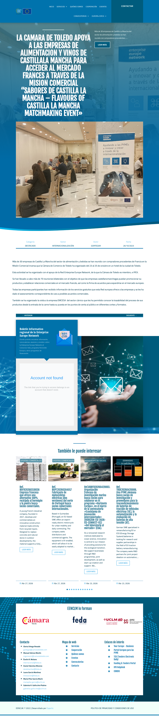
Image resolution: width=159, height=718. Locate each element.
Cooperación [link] (91, 6)
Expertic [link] (50, 711)
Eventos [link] (103, 6)
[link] (27, 317)
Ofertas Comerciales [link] (30, 463)
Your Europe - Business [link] (124, 648)
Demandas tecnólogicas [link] (128, 464)
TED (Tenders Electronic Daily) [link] (124, 660)
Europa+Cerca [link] (98, 16)
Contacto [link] (75, 668)
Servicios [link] (61, 6)
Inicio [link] (51, 6)
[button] (67, 592)
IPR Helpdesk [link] (119, 669)
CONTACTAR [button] (127, 6)
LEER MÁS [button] (102, 47)
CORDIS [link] (117, 673)
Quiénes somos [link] (76, 6)
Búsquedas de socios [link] (95, 463)
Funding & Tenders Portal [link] (125, 665)
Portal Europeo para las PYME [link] (124, 654)
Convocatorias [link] (80, 16)
